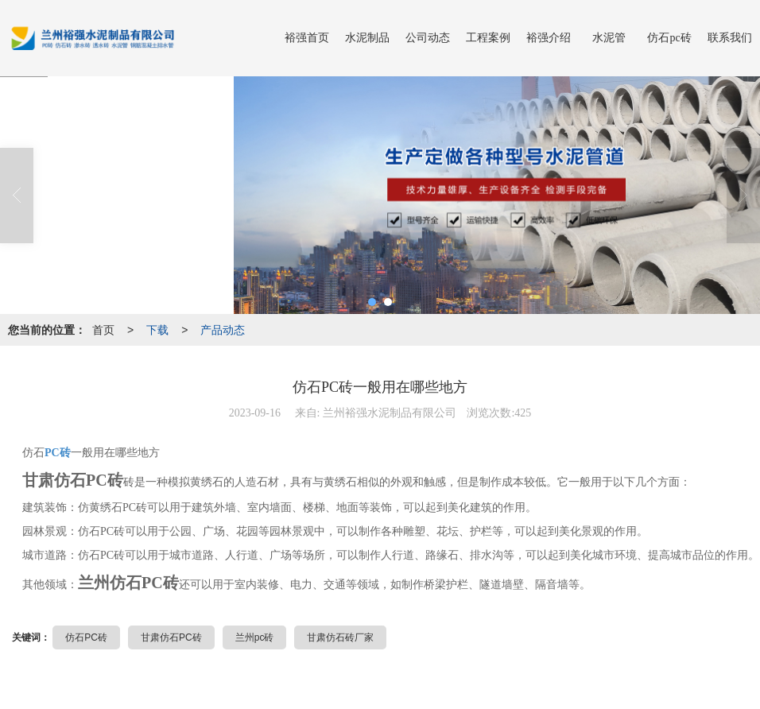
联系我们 (730, 38)
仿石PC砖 (86, 637)
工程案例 (488, 38)
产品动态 (222, 330)
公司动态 (427, 38)
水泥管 (609, 38)
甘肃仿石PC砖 (171, 637)
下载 (157, 330)
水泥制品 (367, 38)
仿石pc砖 (669, 38)
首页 (103, 330)
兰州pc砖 (254, 637)
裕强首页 (307, 38)
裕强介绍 (548, 38)
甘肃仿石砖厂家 (340, 637)
